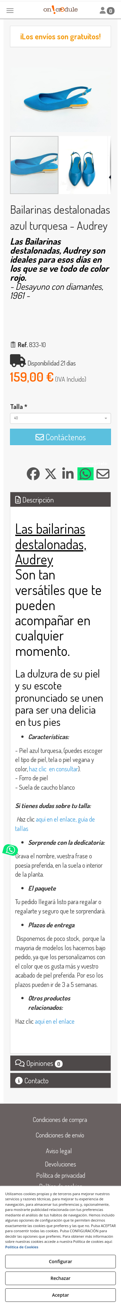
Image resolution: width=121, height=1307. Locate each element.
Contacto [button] (32, 1080)
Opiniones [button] (39, 1063)
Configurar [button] (60, 1261)
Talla (18, 406)
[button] (105, 73)
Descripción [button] (34, 499)
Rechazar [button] (61, 1278)
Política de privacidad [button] (60, 1175)
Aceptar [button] (60, 1295)
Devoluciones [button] (60, 1164)
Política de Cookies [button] (21, 1246)
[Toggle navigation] (107, 10)
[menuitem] (60, 1119)
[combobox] (60, 418)
